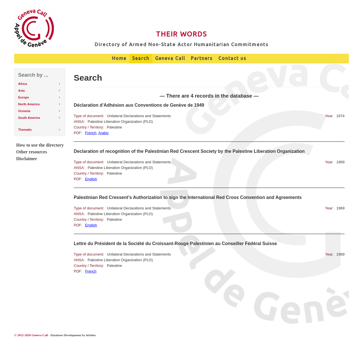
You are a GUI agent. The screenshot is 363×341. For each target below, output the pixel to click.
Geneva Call (170, 58)
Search (140, 58)
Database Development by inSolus (73, 335)
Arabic (103, 133)
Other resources (31, 151)
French (90, 133)
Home (119, 58)
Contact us (232, 58)
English (91, 179)
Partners (202, 58)
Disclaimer (26, 158)
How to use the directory (40, 145)
